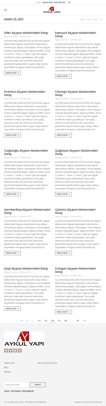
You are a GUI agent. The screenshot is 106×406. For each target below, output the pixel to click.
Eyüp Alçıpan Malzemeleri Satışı (26, 268)
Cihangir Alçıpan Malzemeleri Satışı (75, 93)
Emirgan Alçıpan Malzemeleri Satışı (75, 270)
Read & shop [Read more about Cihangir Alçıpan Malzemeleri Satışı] (63, 135)
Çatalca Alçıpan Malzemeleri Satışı (75, 211)
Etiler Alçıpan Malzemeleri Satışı (26, 33)
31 (78, 320)
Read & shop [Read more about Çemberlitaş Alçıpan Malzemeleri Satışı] (12, 253)
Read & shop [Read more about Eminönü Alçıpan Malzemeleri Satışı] (12, 135)
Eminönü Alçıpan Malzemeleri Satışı (24, 93)
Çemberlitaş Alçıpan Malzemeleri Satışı (27, 211)
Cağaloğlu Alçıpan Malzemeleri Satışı (26, 152)
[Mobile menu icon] (5, 10)
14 (52, 320)
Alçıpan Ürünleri (10, 36)
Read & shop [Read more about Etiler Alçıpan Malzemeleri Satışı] (12, 73)
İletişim (7, 371)
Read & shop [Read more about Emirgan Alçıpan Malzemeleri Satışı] (63, 312)
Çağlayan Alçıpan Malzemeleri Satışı (76, 152)
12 (39, 320)
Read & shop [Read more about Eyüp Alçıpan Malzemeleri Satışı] (12, 308)
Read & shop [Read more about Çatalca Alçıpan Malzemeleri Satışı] (63, 253)
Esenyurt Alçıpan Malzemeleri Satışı (75, 34)
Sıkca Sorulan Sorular (47, 363)
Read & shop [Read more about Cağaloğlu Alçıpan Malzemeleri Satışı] (12, 194)
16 (65, 320)
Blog (6, 367)
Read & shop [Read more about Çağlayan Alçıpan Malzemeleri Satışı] (63, 194)
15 (59, 320)
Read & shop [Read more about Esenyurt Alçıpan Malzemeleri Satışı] (63, 76)
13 (46, 320)
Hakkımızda (9, 363)
